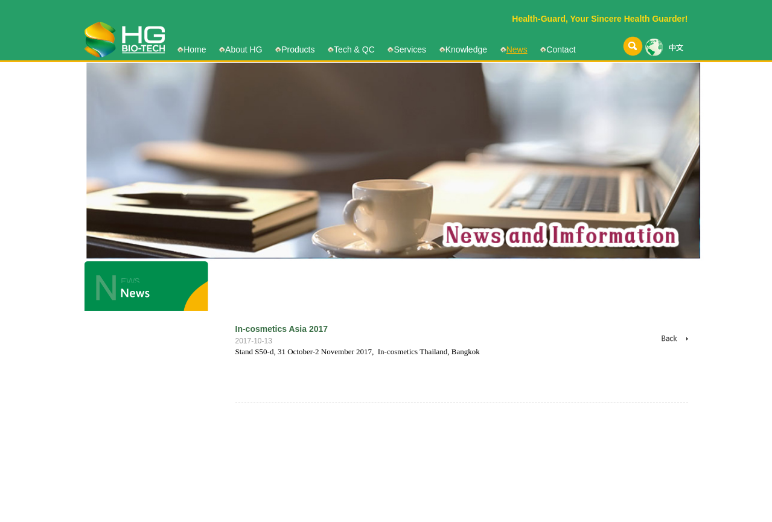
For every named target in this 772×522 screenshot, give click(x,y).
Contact (560, 49)
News (517, 49)
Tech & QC (354, 49)
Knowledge (466, 49)
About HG (243, 49)
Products (297, 49)
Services (410, 49)
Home (194, 49)
